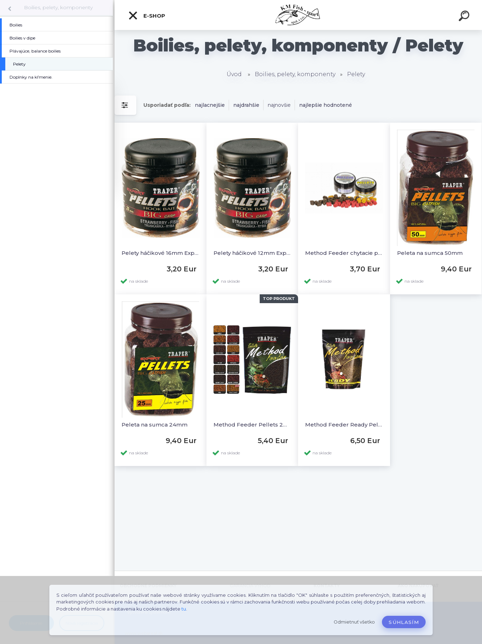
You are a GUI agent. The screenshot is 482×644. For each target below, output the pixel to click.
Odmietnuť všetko (354, 622)
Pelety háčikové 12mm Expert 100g (252, 253)
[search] (465, 17)
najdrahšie (246, 105)
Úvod (234, 74)
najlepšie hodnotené (325, 105)
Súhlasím (404, 622)
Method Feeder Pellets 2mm (252, 424)
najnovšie (279, 105)
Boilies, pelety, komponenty (58, 7)
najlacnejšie (210, 105)
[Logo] (298, 15)
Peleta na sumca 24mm (154, 424)
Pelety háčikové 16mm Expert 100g (160, 253)
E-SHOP (146, 15)
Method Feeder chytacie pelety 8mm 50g (344, 253)
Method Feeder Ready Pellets (344, 424)
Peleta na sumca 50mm (430, 253)
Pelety (356, 74)
